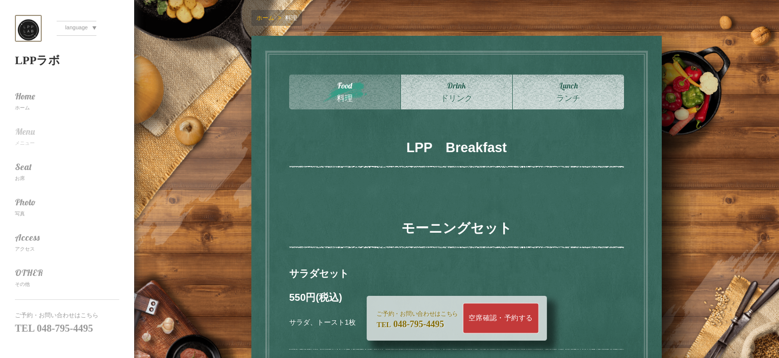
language (76, 27)
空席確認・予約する (500, 318)
